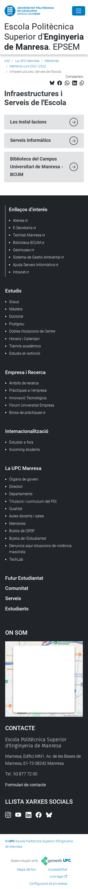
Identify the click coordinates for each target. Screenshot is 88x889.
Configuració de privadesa (48, 883)
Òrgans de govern (23, 479)
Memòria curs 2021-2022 (27, 66)
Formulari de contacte (25, 784)
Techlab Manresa (27, 235)
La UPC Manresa (27, 61)
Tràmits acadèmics (25, 346)
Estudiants (17, 609)
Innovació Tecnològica (27, 398)
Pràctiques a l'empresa (28, 390)
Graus (14, 302)
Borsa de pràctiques (25, 412)
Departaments (20, 494)
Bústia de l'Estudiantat (27, 538)
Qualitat (15, 508)
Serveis (13, 598)
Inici (7, 61)
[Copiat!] (82, 83)
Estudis (13, 291)
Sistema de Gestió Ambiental (37, 257)
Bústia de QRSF (22, 531)
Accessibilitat (57, 869)
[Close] (78, 11)
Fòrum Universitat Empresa (31, 405)
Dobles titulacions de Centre (32, 331)
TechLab (16, 559)
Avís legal (56, 876)
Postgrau (16, 324)
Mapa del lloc (26, 869)
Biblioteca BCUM (27, 242)
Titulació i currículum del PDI (33, 501)
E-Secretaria (23, 228)
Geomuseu (22, 250)
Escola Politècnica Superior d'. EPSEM (44, 37)
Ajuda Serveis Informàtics (34, 265)
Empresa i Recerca (25, 372)
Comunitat (16, 588)
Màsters (16, 309)
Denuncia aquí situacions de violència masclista (40, 548)
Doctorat (16, 316)
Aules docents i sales (26, 516)
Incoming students (24, 449)
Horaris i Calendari (24, 339)
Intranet (19, 272)
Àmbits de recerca (24, 383)
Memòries (52, 61)
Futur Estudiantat (24, 578)
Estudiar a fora (21, 442)
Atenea (18, 220)
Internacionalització (26, 431)
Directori (16, 486)
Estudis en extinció (24, 353)
